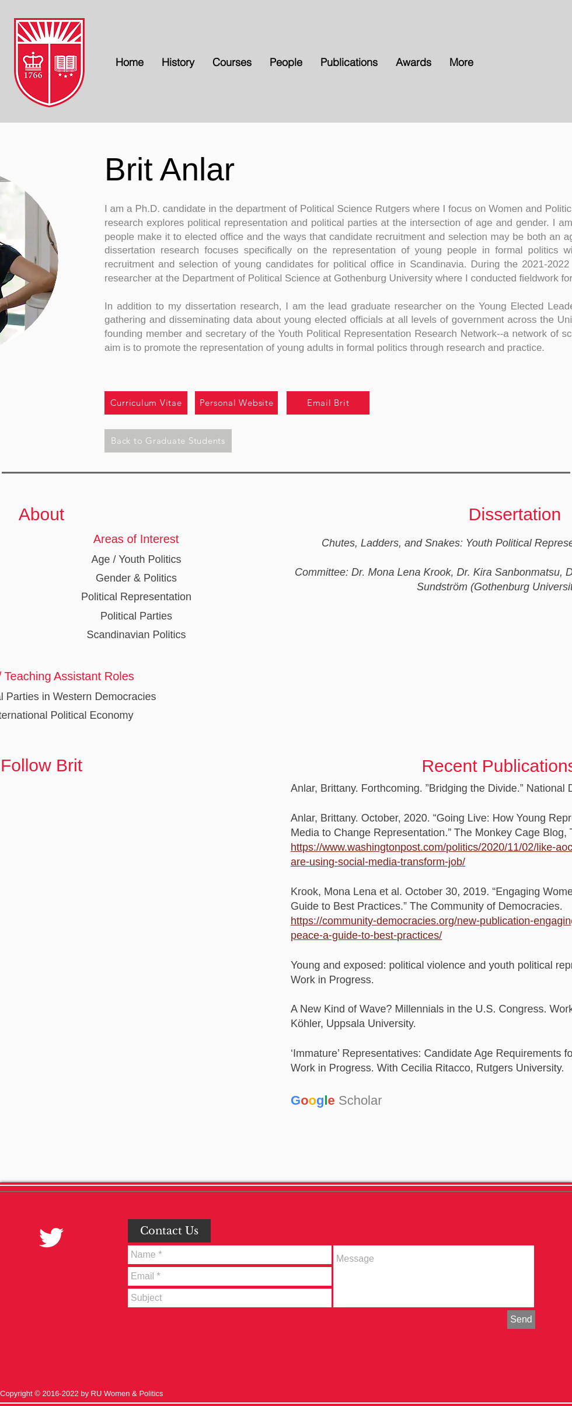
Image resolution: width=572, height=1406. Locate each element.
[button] (285, 62)
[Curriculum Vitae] (145, 403)
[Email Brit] (328, 403)
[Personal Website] (236, 403)
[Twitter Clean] (51, 1237)
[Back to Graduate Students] (168, 441)
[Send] (521, 1319)
